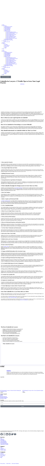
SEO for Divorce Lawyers (10, 33)
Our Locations (6, 46)
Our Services (4, 25)
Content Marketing (7, 28)
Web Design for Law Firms (8, 65)
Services (2, 437)
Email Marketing (7, 29)
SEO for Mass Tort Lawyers (10, 37)
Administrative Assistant (8, 26)
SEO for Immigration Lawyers (11, 36)
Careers (5, 72)
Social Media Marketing (8, 64)
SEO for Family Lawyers (10, 35)
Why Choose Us (7, 45)
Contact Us (4, 40)
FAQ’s (5, 73)
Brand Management (7, 27)
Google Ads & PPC (7, 30)
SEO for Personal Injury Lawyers (11, 38)
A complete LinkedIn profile (5, 200)
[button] (0, 366)
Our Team (6, 44)
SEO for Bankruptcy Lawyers (11, 57)
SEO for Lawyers (7, 56)
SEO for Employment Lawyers (11, 34)
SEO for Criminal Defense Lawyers (12, 32)
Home (3, 24)
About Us (3, 43)
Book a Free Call (7, 41)
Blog (3, 48)
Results (3, 42)
